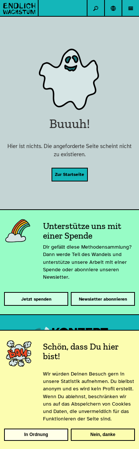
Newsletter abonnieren (103, 299)
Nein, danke (102, 434)
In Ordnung (36, 434)
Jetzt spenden (36, 299)
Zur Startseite (69, 174)
